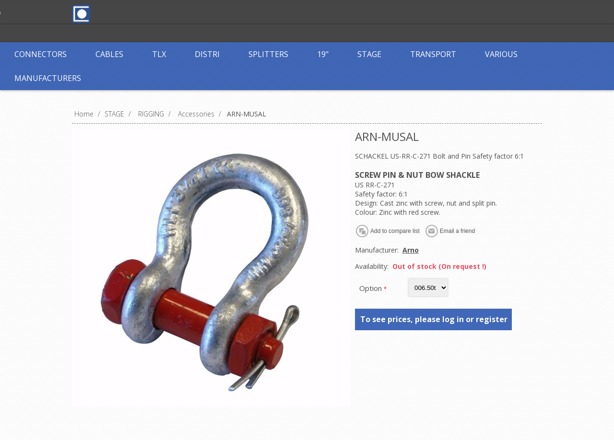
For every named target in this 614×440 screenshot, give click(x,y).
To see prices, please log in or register (434, 319)
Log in (287, 13)
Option (371, 288)
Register (248, 13)
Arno (410, 250)
